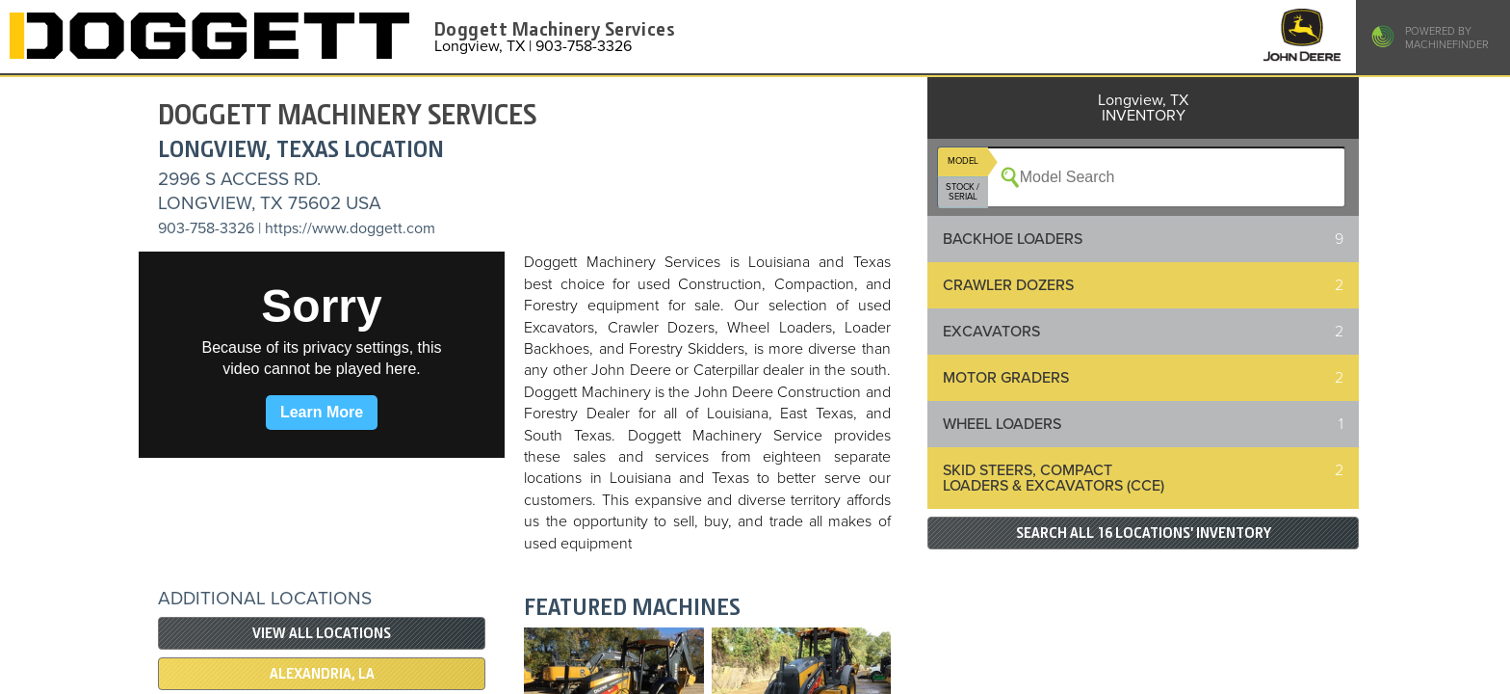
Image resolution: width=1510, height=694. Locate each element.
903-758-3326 (206, 228)
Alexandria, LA (322, 673)
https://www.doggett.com (350, 228)
